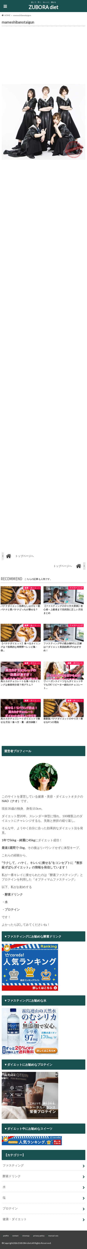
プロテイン (10, 1208)
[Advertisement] (43, 56)
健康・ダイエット (15, 1219)
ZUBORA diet (43, 7)
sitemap (25, 1235)
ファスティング (13, 1165)
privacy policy (38, 1235)
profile (6, 1235)
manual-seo (53, 1235)
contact (15, 1235)
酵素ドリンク (12, 1176)
